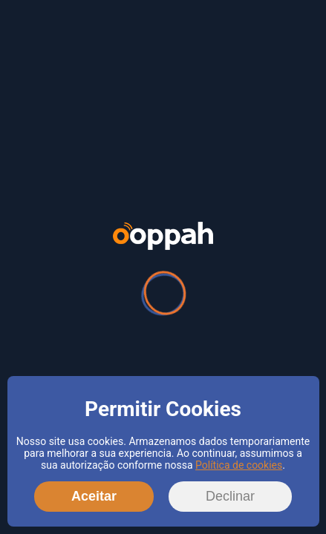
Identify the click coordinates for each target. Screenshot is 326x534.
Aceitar (94, 496)
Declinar (230, 496)
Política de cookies (238, 465)
